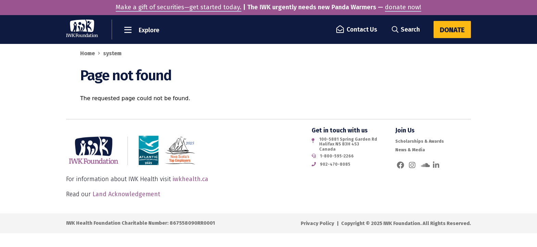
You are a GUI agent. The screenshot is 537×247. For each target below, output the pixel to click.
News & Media (410, 150)
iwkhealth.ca (190, 179)
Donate (452, 30)
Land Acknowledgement (126, 194)
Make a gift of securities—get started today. (178, 7)
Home (87, 53)
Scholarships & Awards (419, 141)
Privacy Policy (317, 223)
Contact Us (357, 29)
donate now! (403, 7)
